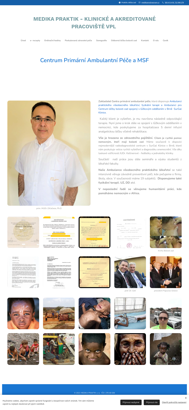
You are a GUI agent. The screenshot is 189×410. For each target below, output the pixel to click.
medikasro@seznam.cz (150, 2)
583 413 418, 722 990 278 (174, 2)
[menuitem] (19, 40)
